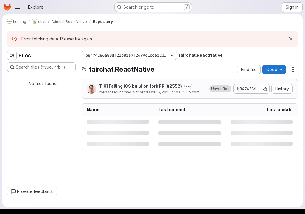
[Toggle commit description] (188, 86)
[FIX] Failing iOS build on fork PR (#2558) (140, 86)
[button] (220, 88)
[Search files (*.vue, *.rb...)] (41, 67)
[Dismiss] (290, 39)
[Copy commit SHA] (265, 89)
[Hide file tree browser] (12, 55)
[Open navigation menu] (17, 7)
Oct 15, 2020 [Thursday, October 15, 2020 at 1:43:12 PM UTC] (160, 92)
